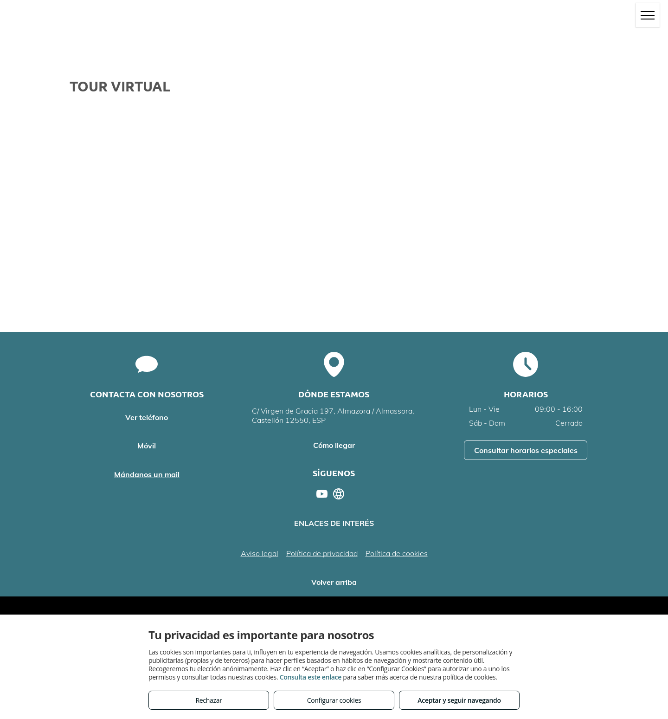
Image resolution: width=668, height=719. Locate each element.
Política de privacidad (322, 553)
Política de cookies (397, 553)
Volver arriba (334, 582)
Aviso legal (259, 553)
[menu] (648, 15)
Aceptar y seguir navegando (459, 700)
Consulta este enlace (310, 677)
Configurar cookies (334, 700)
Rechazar (208, 700)
